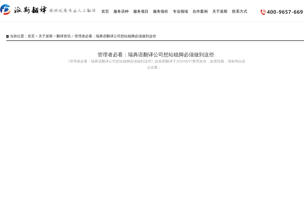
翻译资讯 (63, 36)
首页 (31, 36)
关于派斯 (46, 36)
